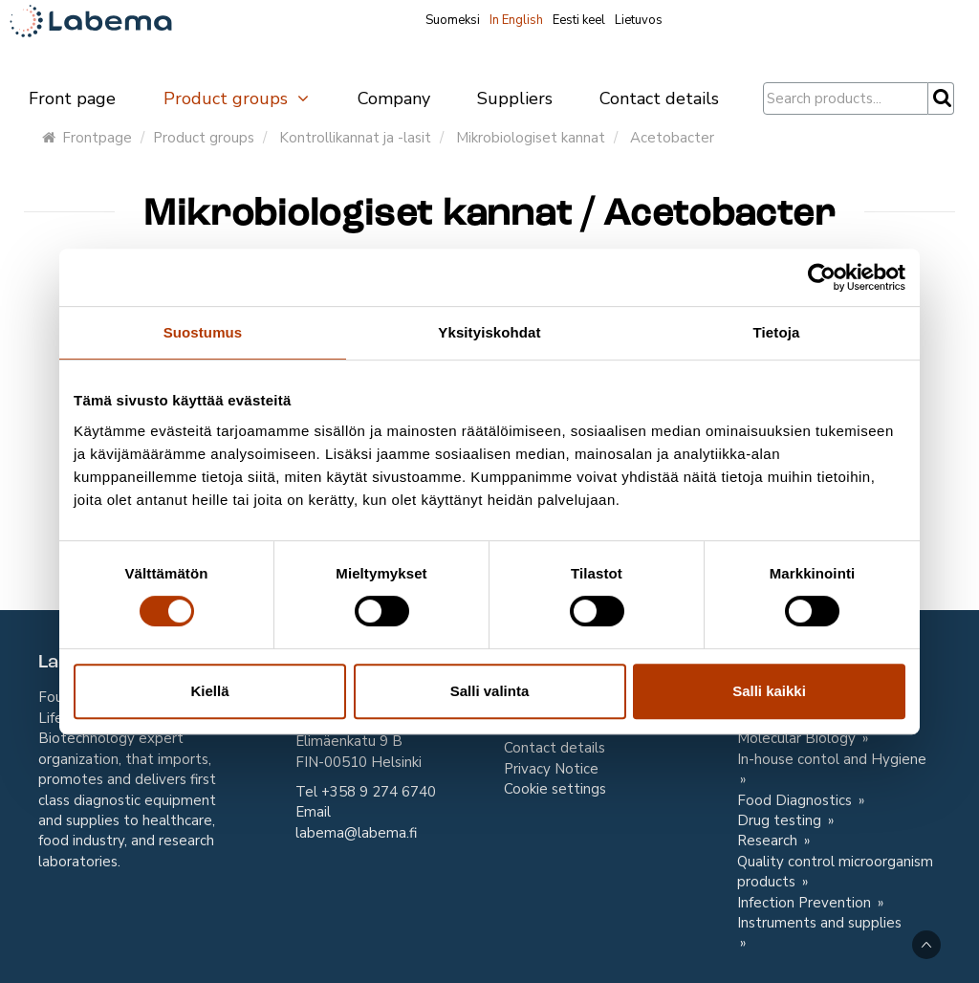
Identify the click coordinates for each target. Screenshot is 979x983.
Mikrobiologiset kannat (530, 137)
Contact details (659, 98)
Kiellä (209, 691)
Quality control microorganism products (835, 871)
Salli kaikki (769, 691)
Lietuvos (639, 20)
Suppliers (515, 98)
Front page (72, 98)
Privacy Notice (551, 768)
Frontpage (87, 137)
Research (769, 840)
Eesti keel (579, 20)
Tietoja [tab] (776, 332)
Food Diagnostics (796, 800)
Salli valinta (490, 691)
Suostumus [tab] (203, 332)
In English (516, 20)
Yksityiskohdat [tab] (489, 332)
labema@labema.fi (356, 832)
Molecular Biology (798, 738)
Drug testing (781, 820)
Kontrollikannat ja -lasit (355, 137)
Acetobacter (672, 137)
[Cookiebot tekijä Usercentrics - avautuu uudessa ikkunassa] (821, 277)
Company (394, 98)
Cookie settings (555, 788)
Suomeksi (452, 20)
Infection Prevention (806, 902)
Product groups (237, 98)
